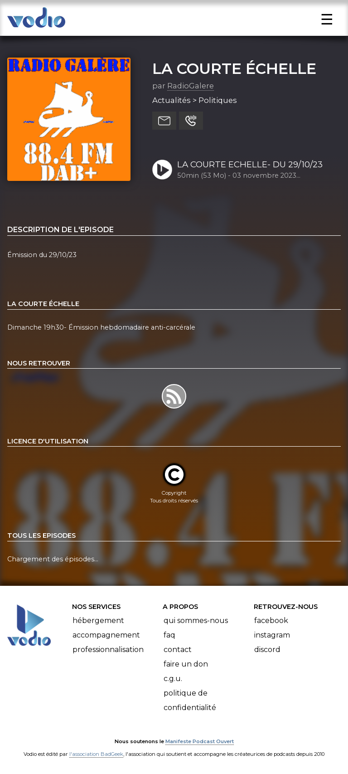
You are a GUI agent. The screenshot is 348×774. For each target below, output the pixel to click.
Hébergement (98, 620)
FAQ (169, 635)
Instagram (272, 635)
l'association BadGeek (96, 754)
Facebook (271, 620)
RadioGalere (190, 85)
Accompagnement (106, 635)
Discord (267, 649)
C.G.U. (173, 678)
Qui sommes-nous (196, 620)
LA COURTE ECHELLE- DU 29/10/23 (250, 164)
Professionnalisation (108, 649)
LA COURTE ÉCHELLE (234, 68)
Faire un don (186, 664)
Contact (178, 649)
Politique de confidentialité (190, 700)
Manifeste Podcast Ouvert (199, 741)
